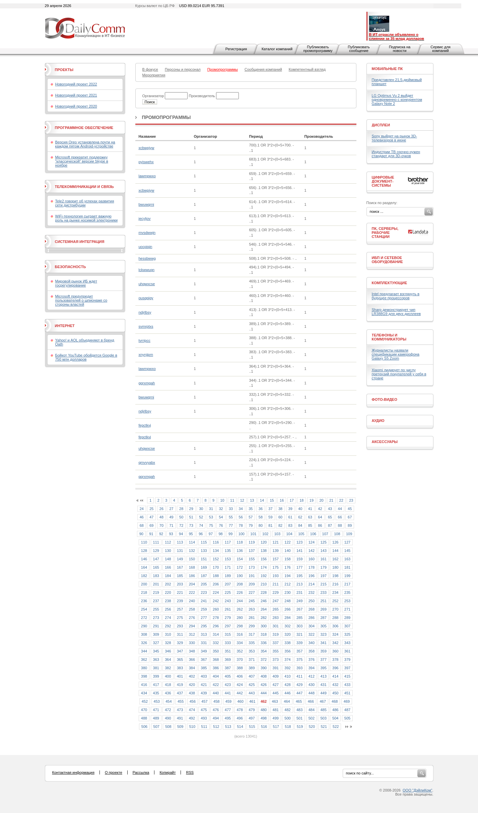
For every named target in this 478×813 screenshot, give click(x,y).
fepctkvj (145, 425)
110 (144, 542)
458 (216, 701)
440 (216, 693)
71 (171, 525)
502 (312, 718)
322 (312, 634)
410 (287, 676)
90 (141, 534)
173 (252, 567)
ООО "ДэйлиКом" (417, 790)
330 (192, 643)
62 (300, 517)
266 (287, 609)
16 (282, 500)
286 (312, 618)
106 (313, 534)
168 (192, 567)
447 (299, 693)
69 (151, 525)
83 (290, 525)
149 (180, 559)
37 (270, 509)
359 (323, 651)
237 (156, 601)
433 (347, 685)
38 (280, 509)
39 (290, 509)
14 (262, 500)
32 (221, 509)
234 (335, 592)
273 (156, 618)
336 (264, 643)
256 (168, 609)
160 (312, 559)
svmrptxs (146, 326)
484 (312, 710)
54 (221, 517)
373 (276, 660)
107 (325, 534)
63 (310, 517)
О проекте (113, 772)
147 (156, 559)
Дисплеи (381, 125)
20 (321, 500)
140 (287, 551)
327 (156, 643)
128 (144, 551)
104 (289, 534)
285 (299, 618)
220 (168, 592)
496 (239, 718)
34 (241, 509)
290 (144, 626)
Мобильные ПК (387, 69)
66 (340, 517)
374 (287, 660)
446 (287, 693)
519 (300, 727)
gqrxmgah (147, 383)
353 (252, 651)
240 (192, 601)
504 (335, 718)
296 (216, 626)
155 (252, 559)
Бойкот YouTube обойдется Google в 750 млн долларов (86, 357)
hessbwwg (147, 258)
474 (192, 710)
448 (312, 693)
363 (156, 660)
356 (287, 651)
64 (320, 517)
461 (252, 701)
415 (347, 676)
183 (156, 576)
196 (312, 576)
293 (180, 626)
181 (347, 567)
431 (323, 685)
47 (151, 517)
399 (156, 676)
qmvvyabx (147, 462)
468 (335, 701)
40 (300, 509)
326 (144, 643)
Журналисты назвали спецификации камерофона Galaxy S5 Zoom (395, 354)
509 (180, 727)
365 (180, 660)
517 (276, 727)
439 (204, 693)
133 (204, 551)
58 (261, 517)
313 (204, 634)
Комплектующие (389, 283)
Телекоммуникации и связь (84, 187)
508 (168, 727)
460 (240, 701)
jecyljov (145, 218)
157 (276, 559)
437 (180, 693)
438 (192, 693)
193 (276, 576)
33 (231, 509)
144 (335, 551)
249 (299, 601)
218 (144, 592)
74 (201, 525)
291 (156, 626)
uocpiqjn (145, 247)
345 (156, 651)
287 (323, 618)
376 (312, 660)
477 (228, 710)
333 (228, 643)
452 (145, 701)
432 (335, 685)
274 (168, 618)
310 (168, 634)
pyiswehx (146, 162)
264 (264, 609)
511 (204, 727)
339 (299, 643)
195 (299, 576)
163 (347, 559)
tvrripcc (144, 340)
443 (252, 693)
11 (232, 500)
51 (191, 517)
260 (216, 609)
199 (347, 576)
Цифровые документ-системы (383, 181)
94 (181, 534)
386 (216, 668)
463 (275, 701)
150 (192, 559)
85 (310, 525)
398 (144, 676)
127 (347, 542)
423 (228, 685)
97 (211, 534)
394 (312, 668)
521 (324, 727)
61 (290, 517)
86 (320, 525)
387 (228, 668)
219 (156, 592)
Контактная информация (73, 772)
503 (323, 718)
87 (330, 525)
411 (299, 676)
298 (239, 626)
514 (240, 727)
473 (180, 710)
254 (144, 609)
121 (276, 542)
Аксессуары (385, 442)
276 (192, 618)
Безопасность (70, 267)
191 (252, 576)
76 (221, 525)
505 (347, 718)
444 (264, 693)
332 (216, 643)
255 (156, 609)
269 (323, 609)
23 (351, 500)
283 (276, 618)
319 (276, 634)
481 (276, 710)
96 (201, 534)
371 (252, 660)
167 (180, 567)
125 (323, 542)
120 (264, 542)
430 (312, 685)
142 (312, 551)
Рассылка (141, 772)
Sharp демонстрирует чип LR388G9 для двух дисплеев (396, 312)
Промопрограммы (166, 117)
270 (335, 609)
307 (347, 626)
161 (323, 559)
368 (216, 660)
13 (252, 500)
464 (287, 701)
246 (264, 601)
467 (323, 701)
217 (347, 584)
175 (276, 567)
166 (168, 567)
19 (312, 500)
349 (204, 651)
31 (211, 509)
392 (287, 668)
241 (204, 601)
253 (347, 601)
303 (299, 626)
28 (181, 509)
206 (216, 584)
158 (287, 559)
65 (330, 517)
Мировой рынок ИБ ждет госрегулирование (76, 283)
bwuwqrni (146, 204)
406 (239, 676)
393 (299, 668)
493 (204, 718)
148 (168, 559)
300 (264, 626)
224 (216, 592)
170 (216, 567)
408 (264, 676)
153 (228, 559)
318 (264, 634)
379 (347, 660)
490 (168, 718)
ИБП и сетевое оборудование (387, 260)
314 (216, 634)
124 (312, 542)
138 (264, 551)
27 (171, 509)
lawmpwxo (147, 176)
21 (331, 500)
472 (168, 710)
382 (168, 668)
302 (287, 626)
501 (299, 718)
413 (323, 676)
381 (156, 668)
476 (216, 710)
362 (144, 660)
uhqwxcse (147, 284)
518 (288, 727)
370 (239, 660)
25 (151, 509)
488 (144, 718)
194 (287, 576)
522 (336, 727)
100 (241, 534)
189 (228, 576)
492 (192, 718)
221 (180, 592)
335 (252, 643)
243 (228, 601)
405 (228, 676)
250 (312, 601)
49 (171, 517)
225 (228, 592)
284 (287, 618)
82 (280, 525)
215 (323, 584)
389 (252, 668)
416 (144, 685)
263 (252, 609)
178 (312, 567)
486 (335, 710)
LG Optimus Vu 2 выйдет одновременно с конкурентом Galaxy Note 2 (397, 99)
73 (191, 525)
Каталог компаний (277, 49)
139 (276, 551)
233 (323, 592)
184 (168, 576)
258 (192, 609)
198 (335, 576)
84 (300, 525)
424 (239, 685)
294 (192, 626)
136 (239, 551)
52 (201, 517)
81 (270, 525)
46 (142, 517)
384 (192, 668)
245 (252, 601)
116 (216, 542)
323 (323, 634)
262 (239, 609)
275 (180, 618)
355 (276, 651)
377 (323, 660)
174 (264, 567)
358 (312, 651)
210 (264, 584)
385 (204, 668)
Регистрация (236, 49)
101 (253, 534)
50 (181, 517)
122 (287, 542)
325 (347, 634)
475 (204, 710)
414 (335, 676)
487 (347, 710)
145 (347, 551)
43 (330, 509)
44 (340, 509)
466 (311, 701)
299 (252, 626)
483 (299, 710)
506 (144, 727)
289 (347, 618)
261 (228, 609)
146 (144, 559)
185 (180, 576)
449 (323, 693)
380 (144, 668)
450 (335, 693)
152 (216, 559)
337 (276, 643)
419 (180, 685)
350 (216, 651)
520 (312, 727)
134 (216, 551)
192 (264, 576)
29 (191, 509)
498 (264, 718)
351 (228, 651)
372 (264, 660)
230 (287, 592)
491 (180, 718)
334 (239, 643)
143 (323, 551)
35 (251, 509)
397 (347, 668)
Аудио (378, 421)
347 (180, 651)
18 (301, 500)
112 (168, 542)
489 (156, 718)
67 (350, 517)
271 (347, 609)
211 (276, 584)
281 (252, 618)
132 (192, 551)
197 (323, 576)
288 (335, 618)
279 (228, 618)
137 (252, 551)
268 (312, 609)
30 (201, 509)
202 (168, 584)
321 (299, 634)
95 (191, 534)
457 (204, 701)
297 (228, 626)
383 (180, 668)
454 (168, 701)
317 (252, 634)
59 (270, 517)
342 (335, 643)
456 (193, 701)
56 (241, 517)
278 (216, 618)
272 (144, 618)
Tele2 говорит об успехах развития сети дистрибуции (84, 203)
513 (228, 727)
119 (252, 542)
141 (299, 551)
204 (192, 584)
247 (276, 601)
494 (216, 718)
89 (350, 525)
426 (264, 685)
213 (299, 584)
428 (287, 685)
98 (220, 534)
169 (204, 567)
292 (168, 626)
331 (204, 643)
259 (204, 609)
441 (228, 693)
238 (168, 601)
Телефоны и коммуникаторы (389, 337)
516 (264, 727)
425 (252, 685)
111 (156, 542)
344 (144, 651)
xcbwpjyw (146, 148)
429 (299, 685)
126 (335, 542)
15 (272, 500)
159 (299, 559)
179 (323, 567)
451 (347, 693)
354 (264, 651)
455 (181, 701)
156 (264, 559)
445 (276, 693)
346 (168, 651)
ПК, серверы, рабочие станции (385, 233)
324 (335, 634)
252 (335, 601)
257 (180, 609)
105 (301, 534)
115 (204, 542)
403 (204, 676)
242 (216, 601)
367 (204, 660)
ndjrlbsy (145, 312)
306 (335, 626)
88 (340, 525)
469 (347, 701)
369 (228, 660)
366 (192, 660)
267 (299, 609)
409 (276, 676)
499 (276, 718)
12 (242, 500)
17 (292, 500)
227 (252, 592)
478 (239, 710)
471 (156, 710)
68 (142, 525)
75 (211, 525)
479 (252, 710)
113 (180, 542)
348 (192, 651)
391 (276, 668)
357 (299, 651)
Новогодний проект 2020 (76, 106)
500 (287, 718)
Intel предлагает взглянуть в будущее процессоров (396, 296)
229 (276, 592)
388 (239, 668)
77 (231, 525)
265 (276, 609)
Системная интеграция (80, 242)
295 (204, 626)
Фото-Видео (384, 399)
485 (323, 710)
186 (192, 576)
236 (144, 601)
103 (277, 534)
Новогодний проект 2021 (76, 95)
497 (252, 718)
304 (312, 626)
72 (181, 525)
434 (144, 693)
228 (264, 592)
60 (280, 517)
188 (216, 576)
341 (323, 643)
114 (192, 542)
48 (161, 517)
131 (180, 551)
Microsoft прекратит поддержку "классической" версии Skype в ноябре (81, 161)
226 (239, 592)
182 (144, 576)
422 (216, 685)
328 (168, 643)
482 (287, 710)
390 (264, 668)
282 (264, 618)
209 (252, 584)
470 (144, 710)
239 (180, 601)
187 (204, 576)
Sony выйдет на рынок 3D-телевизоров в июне (394, 138)
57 (251, 517)
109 (349, 534)
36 (261, 509)
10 (222, 500)
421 (204, 685)
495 (228, 718)
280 (239, 618)
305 (323, 626)
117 (228, 542)
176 (287, 567)
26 (161, 509)
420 (192, 685)
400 (168, 676)
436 (168, 693)
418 (168, 685)
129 (156, 551)
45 (350, 509)
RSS (190, 772)
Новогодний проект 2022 (76, 84)
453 (157, 701)
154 (239, 559)
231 (299, 592)
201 (156, 584)
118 (239, 542)
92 (161, 534)
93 (171, 534)
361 (347, 651)
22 (341, 500)
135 (228, 551)
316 (239, 634)
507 (156, 727)
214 (312, 584)
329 (180, 643)
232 (312, 592)
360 (335, 651)
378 (335, 660)
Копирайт (167, 772)
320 (287, 634)
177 (299, 567)
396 (335, 668)
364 (168, 660)
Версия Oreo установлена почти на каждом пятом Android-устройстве (85, 144)
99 (230, 534)
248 (287, 601)
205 (204, 584)
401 (180, 676)
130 (168, 551)
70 (161, 525)
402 (192, 676)
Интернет (65, 326)
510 (192, 727)
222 (192, 592)
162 (335, 559)
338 (287, 643)
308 (144, 634)
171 (228, 567)
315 (228, 634)
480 (264, 710)
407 (252, 676)
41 (310, 509)
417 (156, 685)
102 (265, 534)
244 (239, 601)
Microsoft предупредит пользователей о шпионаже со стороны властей (81, 300)
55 (231, 517)
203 (180, 584)
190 (239, 576)
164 (144, 567)
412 (312, 676)
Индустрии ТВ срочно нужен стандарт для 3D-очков (396, 154)
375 (299, 660)
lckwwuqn (147, 270)
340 (312, 643)
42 (320, 509)
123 (299, 542)
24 (142, 509)
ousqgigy (146, 298)
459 (228, 701)
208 (239, 584)
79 (251, 525)
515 (252, 727)
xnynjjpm (146, 355)
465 (299, 701)
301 (276, 626)
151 (204, 559)
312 (192, 634)
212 (287, 584)
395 (323, 668)
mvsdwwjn (147, 233)
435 (156, 693)
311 (180, 634)
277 (204, 618)
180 (335, 567)
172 (239, 567)
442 (239, 693)
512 (216, 727)
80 (261, 525)
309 (156, 634)
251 (323, 601)
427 (276, 685)
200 (144, 584)
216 (335, 584)
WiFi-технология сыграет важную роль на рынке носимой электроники (86, 218)
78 (241, 525)
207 (228, 584)
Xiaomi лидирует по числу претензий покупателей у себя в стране (399, 374)
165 (156, 567)
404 (216, 676)
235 (347, 592)
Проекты (64, 70)
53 (211, 517)
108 (337, 534)
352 (239, 651)
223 (204, 592)
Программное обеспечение (84, 128)
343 (347, 643)
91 (151, 534)
